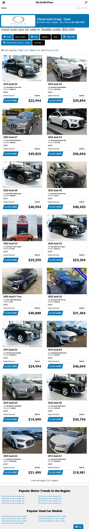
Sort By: (38, 43)
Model (45, 37)
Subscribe (84, 8)
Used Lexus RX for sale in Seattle (13, 523)
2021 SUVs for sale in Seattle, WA (49, 501)
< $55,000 (69, 37)
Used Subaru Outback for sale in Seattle (51, 521)
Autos (4, 8)
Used (7, 37)
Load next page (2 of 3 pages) (44, 480)
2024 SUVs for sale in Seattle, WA (49, 496)
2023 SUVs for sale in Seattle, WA (13, 498)
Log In (77, 8)
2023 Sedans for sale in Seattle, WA (50, 498)
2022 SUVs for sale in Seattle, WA (13, 501)
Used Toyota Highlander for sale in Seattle (52, 516)
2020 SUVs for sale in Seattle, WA (13, 503)
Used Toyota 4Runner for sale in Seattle (51, 518)
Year (56, 37)
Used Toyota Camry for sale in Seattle (14, 516)
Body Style (21, 37)
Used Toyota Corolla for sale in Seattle (14, 521)
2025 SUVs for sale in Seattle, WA (13, 496)
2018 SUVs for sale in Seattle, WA (49, 503)
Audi (34, 37)
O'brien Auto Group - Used (16, 42)
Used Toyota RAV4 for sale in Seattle (14, 518)
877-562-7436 (78, 22)
